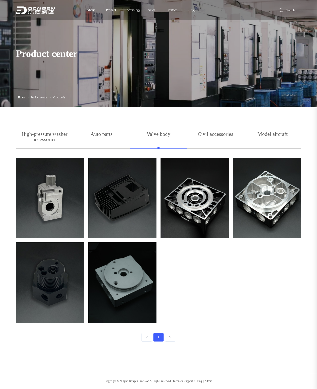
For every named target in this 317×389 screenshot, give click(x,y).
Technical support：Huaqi (188, 381)
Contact (172, 10)
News (151, 10)
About (91, 10)
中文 (192, 10)
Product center (39, 97)
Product (111, 10)
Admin (208, 381)
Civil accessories (215, 134)
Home (21, 97)
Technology (131, 10)
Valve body (59, 97)
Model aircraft (272, 134)
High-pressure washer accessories (44, 137)
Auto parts (101, 134)
